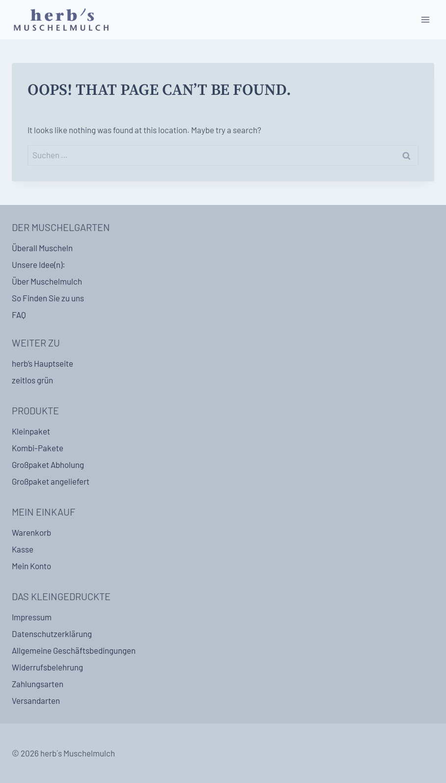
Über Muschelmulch (47, 281)
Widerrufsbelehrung (47, 667)
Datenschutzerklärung (52, 633)
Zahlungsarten (37, 684)
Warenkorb (31, 532)
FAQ (19, 314)
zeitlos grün (32, 380)
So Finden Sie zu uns (48, 298)
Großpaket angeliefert (50, 481)
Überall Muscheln (42, 248)
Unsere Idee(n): (38, 264)
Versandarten (36, 700)
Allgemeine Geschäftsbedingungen (74, 650)
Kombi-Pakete (37, 448)
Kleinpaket (31, 431)
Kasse (22, 549)
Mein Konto (31, 566)
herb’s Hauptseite (42, 363)
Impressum (32, 617)
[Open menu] (425, 19)
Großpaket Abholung (48, 464)
